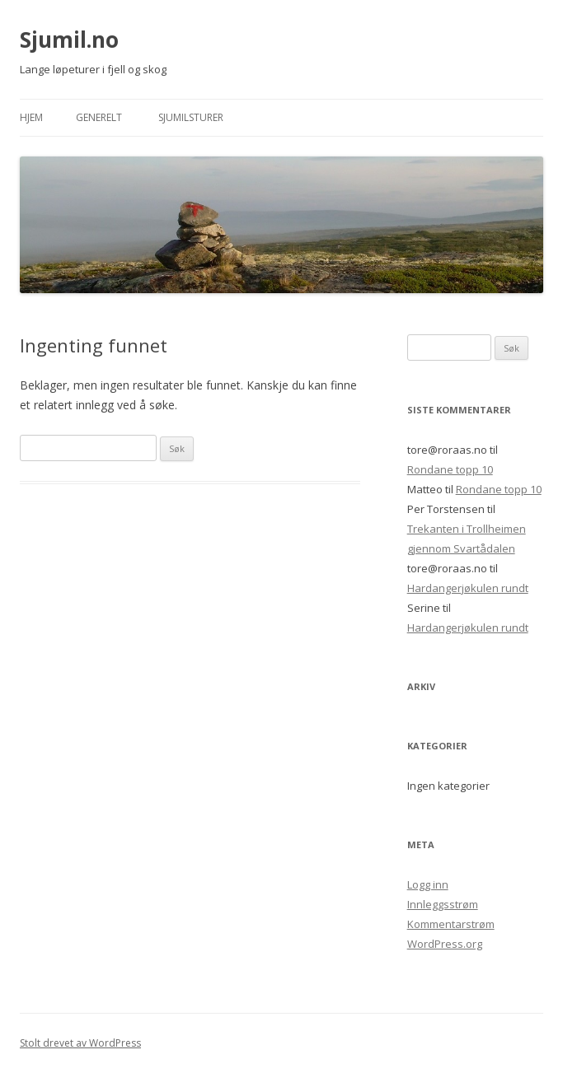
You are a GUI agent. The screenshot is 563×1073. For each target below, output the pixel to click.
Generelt (99, 117)
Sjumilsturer (190, 117)
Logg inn (427, 884)
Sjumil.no (69, 39)
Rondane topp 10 (450, 469)
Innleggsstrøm (442, 904)
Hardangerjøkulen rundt (467, 588)
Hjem (31, 117)
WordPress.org (444, 943)
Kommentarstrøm (451, 924)
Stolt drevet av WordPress (80, 1043)
